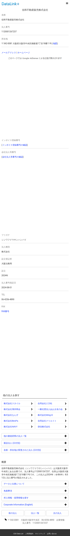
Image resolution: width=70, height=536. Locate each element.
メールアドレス (8, 52)
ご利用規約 (29, 534)
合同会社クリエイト (47, 421)
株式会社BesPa (11, 421)
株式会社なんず (11, 415)
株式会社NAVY (10, 426)
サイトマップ (40, 534)
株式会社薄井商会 (12, 409)
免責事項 (19, 490)
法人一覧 (35, 513)
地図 (55, 43)
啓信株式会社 (44, 426)
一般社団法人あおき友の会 (50, 409)
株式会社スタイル (12, 403)
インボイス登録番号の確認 (14, 145)
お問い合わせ (52, 534)
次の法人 (57, 513)
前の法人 (13, 513)
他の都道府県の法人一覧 (26, 436)
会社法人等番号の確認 (12, 157)
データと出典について (25, 483)
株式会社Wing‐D (45, 415)
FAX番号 (5, 311)
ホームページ (23, 52)
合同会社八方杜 (45, 403)
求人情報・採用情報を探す (27, 497)
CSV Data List (18, 534)
